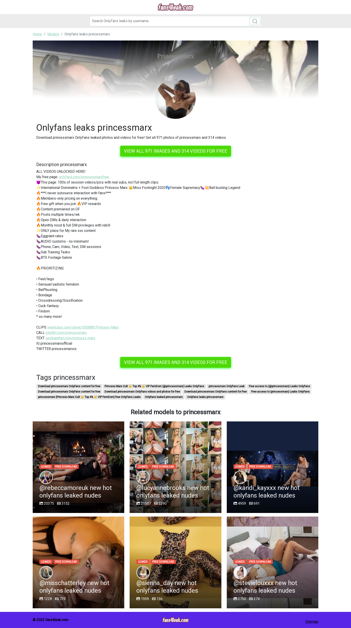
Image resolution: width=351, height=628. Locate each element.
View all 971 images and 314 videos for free (175, 151)
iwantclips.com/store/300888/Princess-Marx (83, 327)
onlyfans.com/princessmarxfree (84, 177)
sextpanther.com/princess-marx (70, 338)
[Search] (175, 21)
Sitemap (311, 621)
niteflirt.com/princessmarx (66, 333)
